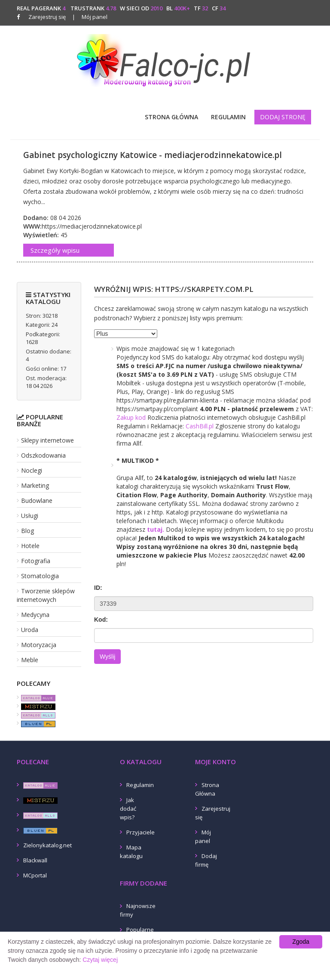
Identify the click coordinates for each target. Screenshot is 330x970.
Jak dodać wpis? (128, 808)
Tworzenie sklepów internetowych (46, 595)
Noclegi (31, 470)
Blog (27, 531)
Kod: (101, 619)
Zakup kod (131, 417)
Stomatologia (40, 576)
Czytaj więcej (100, 959)
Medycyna (35, 615)
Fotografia (35, 561)
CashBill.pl (200, 426)
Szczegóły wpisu (55, 250)
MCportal (35, 875)
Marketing (35, 485)
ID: (98, 587)
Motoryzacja (38, 645)
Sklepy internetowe (47, 440)
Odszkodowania (43, 455)
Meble (29, 660)
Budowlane (36, 500)
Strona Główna (171, 117)
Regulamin (228, 117)
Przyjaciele (140, 832)
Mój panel (89, 17)
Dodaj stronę (283, 117)
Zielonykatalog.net (47, 845)
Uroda (29, 630)
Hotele (30, 546)
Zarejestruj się (47, 17)
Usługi (29, 515)
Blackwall (35, 860)
